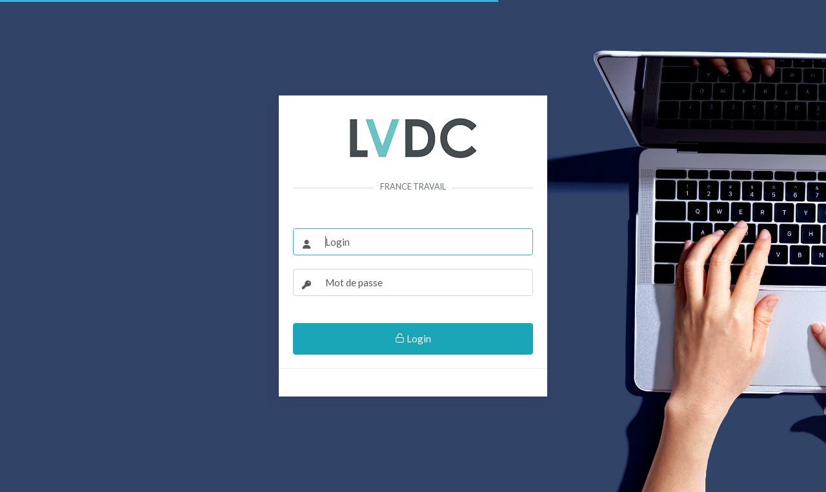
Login (413, 338)
